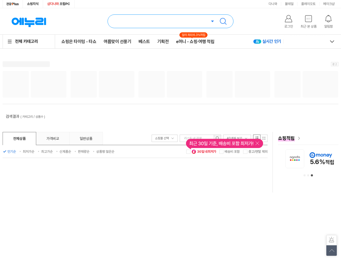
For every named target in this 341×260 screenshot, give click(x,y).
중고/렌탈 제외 (258, 152)
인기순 (11, 152)
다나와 (273, 4)
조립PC (58, 4)
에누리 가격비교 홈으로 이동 (29, 21)
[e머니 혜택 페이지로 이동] (308, 138)
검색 (223, 21)
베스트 (144, 41)
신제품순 (65, 152)
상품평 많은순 (105, 152)
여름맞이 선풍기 (117, 41)
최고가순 (47, 152)
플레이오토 (308, 4)
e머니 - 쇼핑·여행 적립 (195, 41)
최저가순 (28, 152)
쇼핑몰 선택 (164, 138)
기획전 (163, 41)
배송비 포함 (232, 152)
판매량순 (83, 152)
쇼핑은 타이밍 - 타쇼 (78, 41)
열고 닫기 (332, 41)
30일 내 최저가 (204, 152)
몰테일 (289, 4)
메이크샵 (329, 4)
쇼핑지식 (33, 4)
